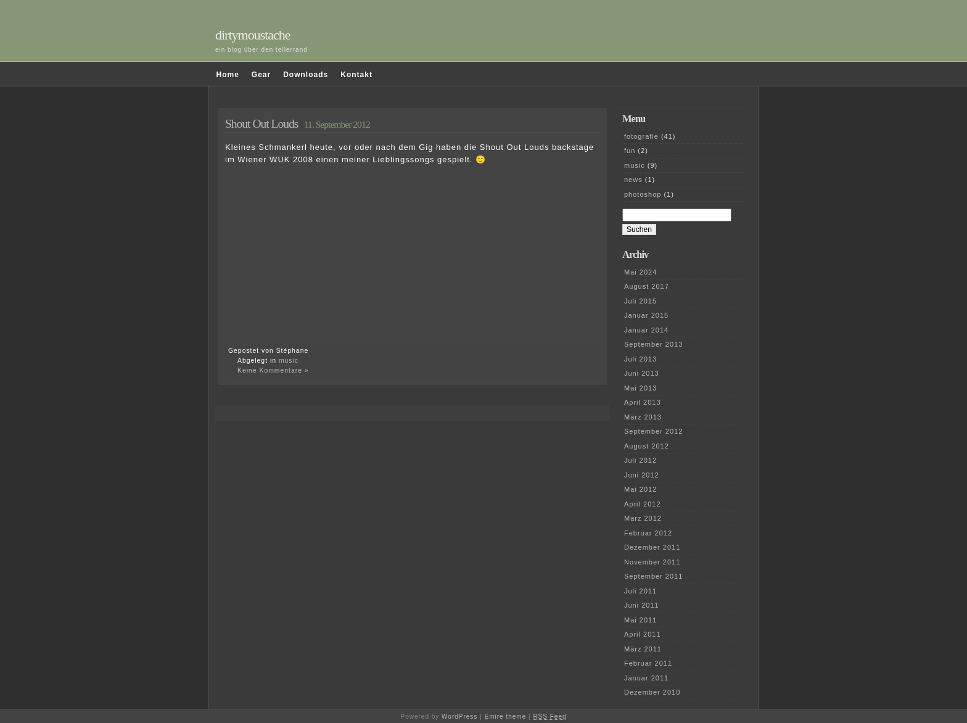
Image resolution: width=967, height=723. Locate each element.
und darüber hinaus (342, 49)
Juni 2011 (641, 605)
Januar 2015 (646, 315)
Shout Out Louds (261, 123)
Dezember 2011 (652, 547)
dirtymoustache (252, 35)
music (288, 360)
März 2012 (643, 518)
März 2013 (643, 417)
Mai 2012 (640, 489)
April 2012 (642, 504)
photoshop (642, 194)
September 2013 (653, 344)
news (633, 179)
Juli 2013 (640, 359)
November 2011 (652, 562)
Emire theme (506, 716)
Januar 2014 (646, 330)
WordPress (459, 716)
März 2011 (643, 649)
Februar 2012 (648, 533)
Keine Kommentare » (273, 370)
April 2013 (642, 402)
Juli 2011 (640, 591)
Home (227, 74)
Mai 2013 (640, 388)
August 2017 (646, 286)
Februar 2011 (648, 663)
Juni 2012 (641, 475)
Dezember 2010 (652, 692)
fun (629, 150)
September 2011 (653, 576)
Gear (261, 74)
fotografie (641, 136)
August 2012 (646, 446)
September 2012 (653, 431)
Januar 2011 (646, 678)
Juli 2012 (640, 460)
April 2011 (642, 634)
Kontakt (356, 74)
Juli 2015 (640, 301)
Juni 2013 (641, 373)
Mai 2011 (640, 620)
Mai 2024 (640, 272)
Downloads (305, 74)
